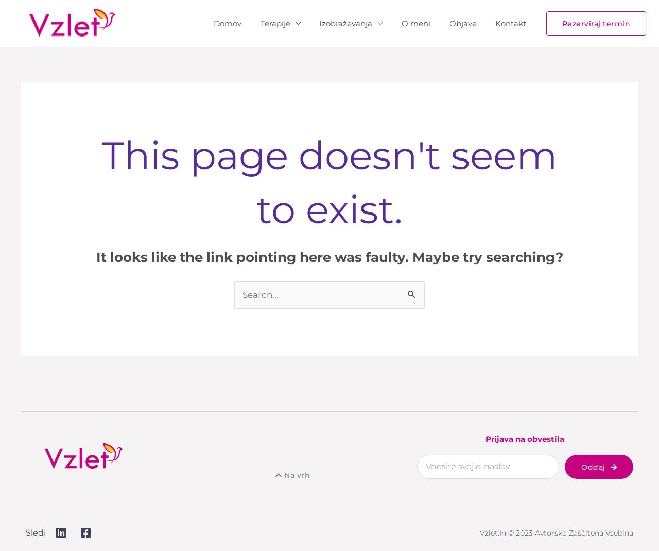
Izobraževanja (358, 23)
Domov (247, 23)
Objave (468, 23)
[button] (596, 23)
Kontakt (512, 23)
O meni (424, 23)
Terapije (291, 23)
